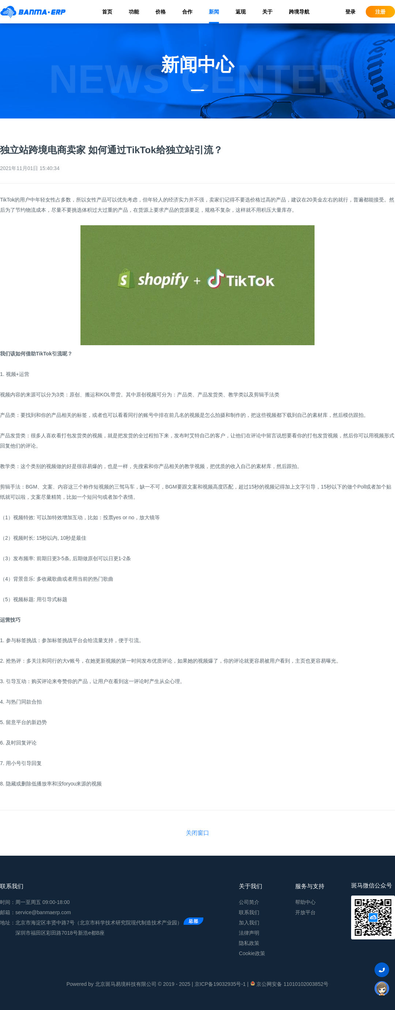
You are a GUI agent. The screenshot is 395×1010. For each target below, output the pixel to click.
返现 (241, 12)
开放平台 (305, 912)
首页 (107, 12)
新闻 (214, 12)
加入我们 (249, 923)
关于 (267, 12)
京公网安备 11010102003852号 (289, 983)
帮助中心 (305, 902)
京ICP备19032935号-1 (220, 984)
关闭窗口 (197, 833)
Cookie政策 (252, 953)
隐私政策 (249, 943)
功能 (134, 12)
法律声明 (249, 933)
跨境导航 (299, 12)
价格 (160, 12)
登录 (350, 12)
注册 (380, 12)
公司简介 (249, 902)
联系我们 (249, 912)
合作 (187, 12)
